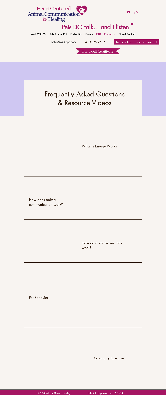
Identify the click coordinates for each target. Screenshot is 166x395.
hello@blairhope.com (97, 393)
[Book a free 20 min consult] (137, 42)
